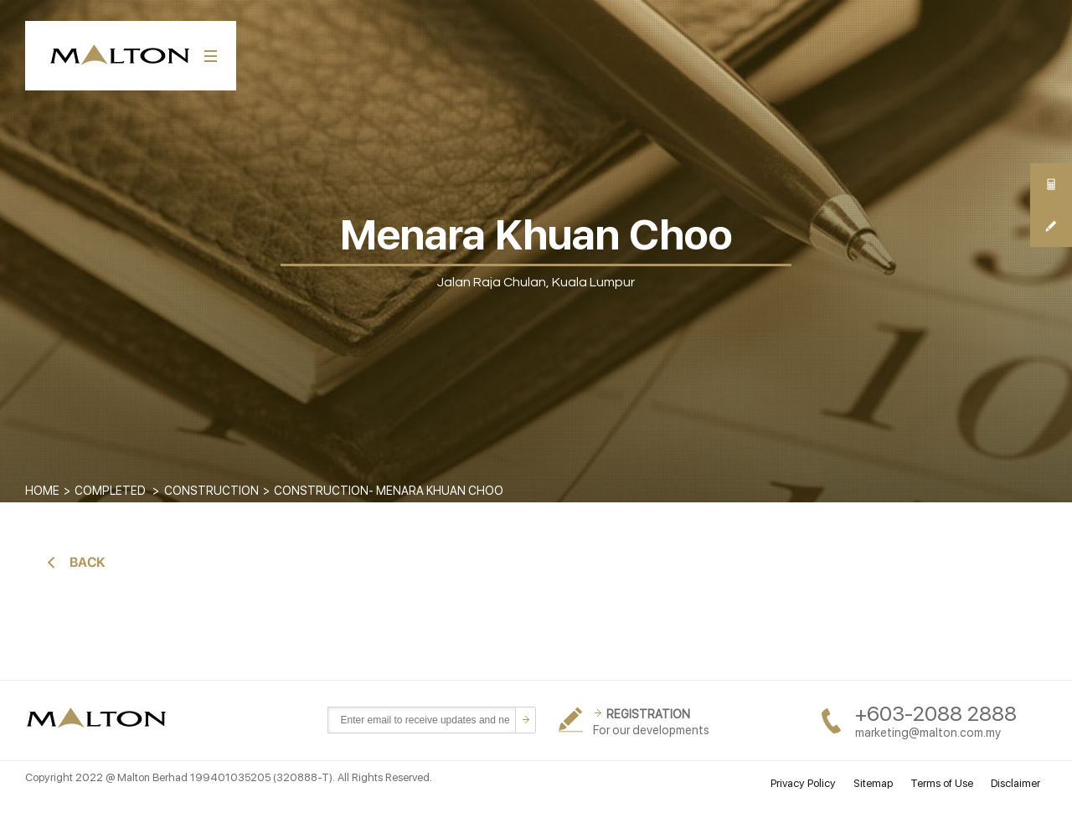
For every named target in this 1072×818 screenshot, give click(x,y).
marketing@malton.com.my (928, 732)
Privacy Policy (803, 783)
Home (42, 490)
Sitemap (873, 783)
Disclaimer (1015, 783)
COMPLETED (110, 490)
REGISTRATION (648, 714)
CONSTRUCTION (211, 490)
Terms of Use (941, 783)
